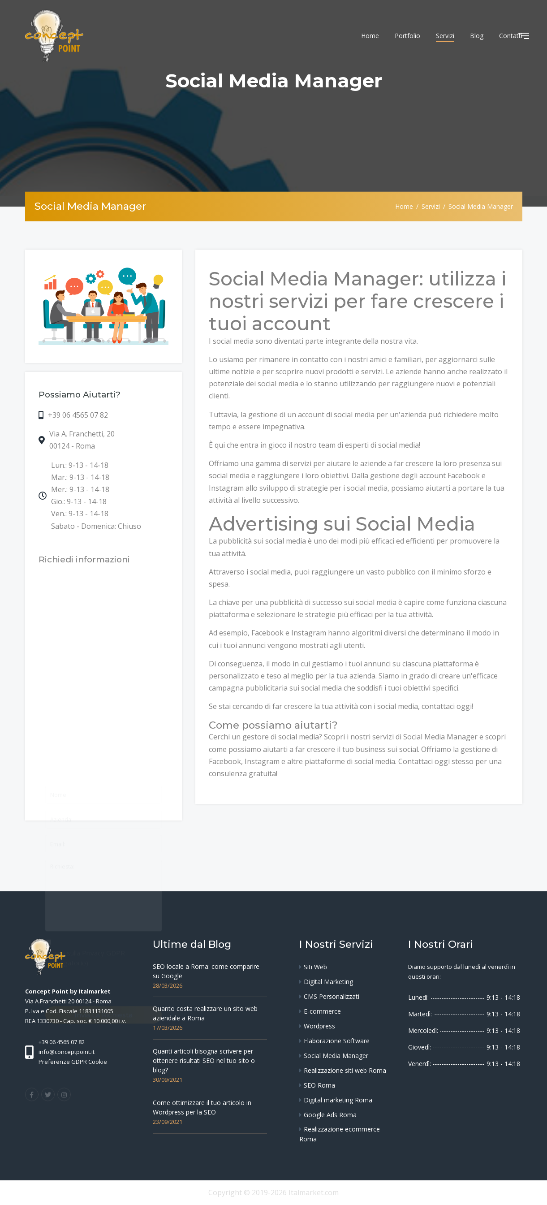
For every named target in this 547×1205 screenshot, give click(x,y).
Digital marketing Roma (338, 1100)
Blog (476, 35)
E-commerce (322, 1011)
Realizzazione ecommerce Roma (339, 1134)
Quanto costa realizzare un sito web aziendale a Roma (205, 1013)
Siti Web (315, 967)
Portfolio (407, 35)
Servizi (445, 35)
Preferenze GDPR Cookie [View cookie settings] (73, 1062)
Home (370, 35)
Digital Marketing (328, 981)
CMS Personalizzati (331, 996)
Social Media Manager (336, 1055)
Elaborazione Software (337, 1041)
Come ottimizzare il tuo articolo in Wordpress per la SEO (202, 1107)
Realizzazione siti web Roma (345, 1070)
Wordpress (319, 1026)
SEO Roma (319, 1085)
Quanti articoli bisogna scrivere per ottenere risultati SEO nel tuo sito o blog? (204, 1060)
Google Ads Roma (330, 1114)
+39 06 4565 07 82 (78, 415)
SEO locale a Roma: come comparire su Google (206, 971)
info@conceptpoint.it (67, 1052)
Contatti (510, 35)
